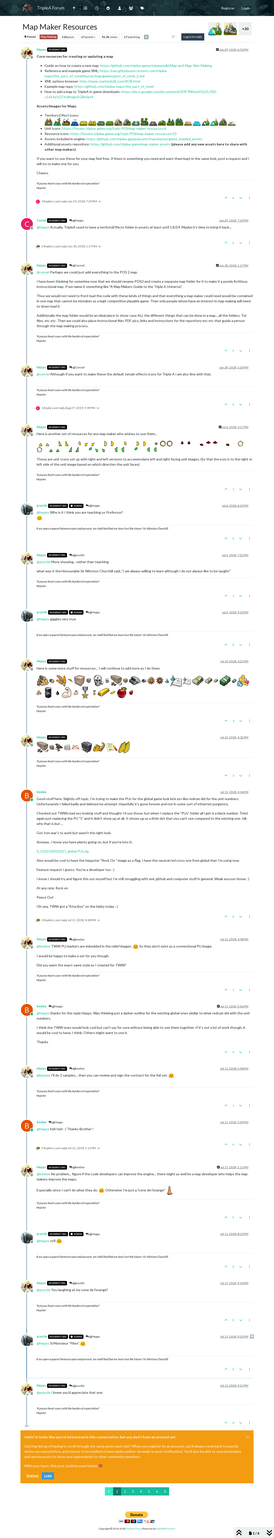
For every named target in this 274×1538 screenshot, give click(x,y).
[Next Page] (165, 1491)
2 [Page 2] (125, 1491)
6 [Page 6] (157, 1491)
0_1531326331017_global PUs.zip (63, 851)
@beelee (76, 939)
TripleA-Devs (133, 1528)
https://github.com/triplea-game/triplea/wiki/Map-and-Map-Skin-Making (156, 65)
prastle (42, 505)
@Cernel (76, 265)
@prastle (76, 555)
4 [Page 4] (141, 1491)
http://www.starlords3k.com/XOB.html (110, 81)
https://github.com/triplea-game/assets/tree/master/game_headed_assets (144, 139)
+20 (245, 29)
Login (48, 1476)
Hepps (41, 49)
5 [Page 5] (149, 1491)
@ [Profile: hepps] (43, 227)
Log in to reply (193, 37)
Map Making (48, 36)
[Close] (248, 1437)
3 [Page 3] (133, 1491)
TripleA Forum (51, 7)
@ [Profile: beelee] (43, 946)
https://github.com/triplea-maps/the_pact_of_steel (114, 86)
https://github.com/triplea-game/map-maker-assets (130, 144)
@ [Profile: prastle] (44, 562)
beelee (41, 792)
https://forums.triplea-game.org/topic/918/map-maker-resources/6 (114, 128)
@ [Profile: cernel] (43, 272)
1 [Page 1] (117, 1491)
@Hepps (76, 220)
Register (33, 1476)
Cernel (41, 220)
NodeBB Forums (165, 1528)
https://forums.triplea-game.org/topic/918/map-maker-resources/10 (123, 134)
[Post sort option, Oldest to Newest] (173, 36)
